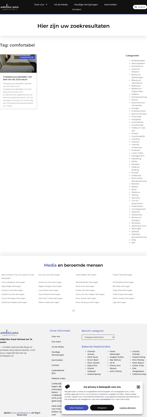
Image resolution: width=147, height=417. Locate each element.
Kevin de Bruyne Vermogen (87, 302)
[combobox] (140, 7)
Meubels (136, 164)
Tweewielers (137, 206)
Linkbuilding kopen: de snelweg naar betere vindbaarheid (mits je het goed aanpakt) (59, 392)
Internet (135, 142)
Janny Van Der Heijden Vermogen (90, 294)
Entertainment (139, 111)
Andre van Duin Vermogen (50, 282)
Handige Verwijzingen (86, 4)
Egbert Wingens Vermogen (50, 286)
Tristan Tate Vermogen (122, 275)
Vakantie (136, 212)
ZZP (133, 242)
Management (138, 156)
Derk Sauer (92, 357)
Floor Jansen (93, 363)
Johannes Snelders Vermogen (14, 302)
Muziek (135, 172)
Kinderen (136, 150)
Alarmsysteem (138, 63)
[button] (138, 387)
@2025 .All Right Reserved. (22, 414)
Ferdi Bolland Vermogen (123, 282)
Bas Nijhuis (115, 360)
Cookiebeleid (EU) (58, 371)
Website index (58, 378)
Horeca (135, 133)
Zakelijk (135, 231)
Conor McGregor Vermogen (13, 298)
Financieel (136, 116)
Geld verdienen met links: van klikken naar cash (59, 410)
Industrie (136, 139)
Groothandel (137, 125)
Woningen (136, 228)
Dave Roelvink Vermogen (49, 294)
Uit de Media (61, 4)
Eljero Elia (92, 365)
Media (134, 161)
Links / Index (137, 153)
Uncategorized (138, 209)
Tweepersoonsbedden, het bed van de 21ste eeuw (17, 78)
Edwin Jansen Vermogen (123, 298)
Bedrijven (136, 86)
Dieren (135, 100)
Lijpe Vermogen (119, 302)
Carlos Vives (138, 365)
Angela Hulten (117, 357)
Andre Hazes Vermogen (123, 294)
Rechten (135, 184)
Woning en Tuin (139, 226)
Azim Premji (116, 371)
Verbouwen (137, 214)
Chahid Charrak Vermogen (12, 294)
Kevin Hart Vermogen (85, 286)
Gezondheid (137, 122)
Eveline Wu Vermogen (85, 290)
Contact (76, 9)
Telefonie (136, 192)
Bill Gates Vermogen (121, 286)
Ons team (56, 341)
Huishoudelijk (138, 136)
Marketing (136, 158)
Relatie (135, 186)
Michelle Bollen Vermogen (87, 282)
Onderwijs (136, 175)
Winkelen (136, 223)
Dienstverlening (139, 97)
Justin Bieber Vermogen (86, 275)
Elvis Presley (138, 360)
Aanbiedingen (138, 60)
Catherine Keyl (139, 374)
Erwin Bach (93, 360)
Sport (134, 189)
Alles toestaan (76, 408)
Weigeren (102, 408)
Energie (135, 108)
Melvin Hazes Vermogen (49, 302)
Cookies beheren (128, 408)
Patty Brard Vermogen (122, 290)
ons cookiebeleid (103, 399)
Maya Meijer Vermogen (11, 286)
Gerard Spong (94, 374)
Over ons (41, 4)
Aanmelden (110, 4)
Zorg (134, 240)
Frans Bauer (138, 363)
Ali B (112, 363)
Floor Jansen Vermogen (86, 298)
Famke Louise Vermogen (12, 290)
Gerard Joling (138, 357)
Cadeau (135, 94)
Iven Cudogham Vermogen (13, 282)
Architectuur (137, 66)
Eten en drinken (139, 114)
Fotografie (136, 119)
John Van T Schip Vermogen (51, 298)
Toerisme (136, 198)
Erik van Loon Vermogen (49, 275)
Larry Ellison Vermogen (49, 290)
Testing (135, 195)
